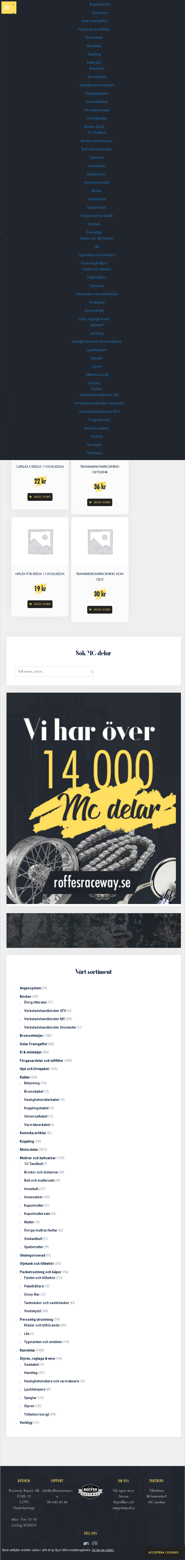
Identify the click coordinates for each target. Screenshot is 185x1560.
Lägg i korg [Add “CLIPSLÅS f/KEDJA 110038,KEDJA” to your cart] (42, 496)
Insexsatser (97, 166)
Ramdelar (94, 46)
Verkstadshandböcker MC (99, 395)
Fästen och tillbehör (97, 269)
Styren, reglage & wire (37, 1358)
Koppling (94, 54)
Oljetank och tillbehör (37, 1263)
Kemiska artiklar (97, 428)
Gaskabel (97, 325)
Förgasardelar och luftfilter (41, 1061)
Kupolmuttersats (97, 182)
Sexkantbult (97, 199)
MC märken (156, 1502)
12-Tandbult (96, 132)
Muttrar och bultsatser (38, 1158)
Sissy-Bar (97, 286)
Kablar (25, 1077)
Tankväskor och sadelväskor (96, 294)
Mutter (97, 191)
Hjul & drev (100, 13)
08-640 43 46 (57, 1502)
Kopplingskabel (96, 93)
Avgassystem (100, 4)
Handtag (96, 333)
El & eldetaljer (96, 118)
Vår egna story (123, 1490)
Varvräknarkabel (96, 110)
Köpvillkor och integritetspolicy (123, 1505)
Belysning (96, 68)
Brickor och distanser (97, 141)
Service (94, 383)
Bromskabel (97, 77)
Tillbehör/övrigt (96, 375)
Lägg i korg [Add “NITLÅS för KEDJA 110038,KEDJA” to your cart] (42, 604)
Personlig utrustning (36, 1319)
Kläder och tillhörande (96, 238)
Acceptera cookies (163, 1552)
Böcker (97, 389)
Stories (123, 1496)
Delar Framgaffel (33, 1044)
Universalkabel (97, 102)
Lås (96, 246)
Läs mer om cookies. (103, 1550)
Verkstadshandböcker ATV (99, 412)
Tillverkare (94, 453)
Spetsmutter (96, 207)
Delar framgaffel (94, 21)
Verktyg (97, 436)
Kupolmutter (96, 174)
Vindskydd (97, 302)
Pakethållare (96, 277)
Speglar (97, 358)
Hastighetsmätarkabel (97, 85)
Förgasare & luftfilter (94, 29)
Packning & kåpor (94, 263)
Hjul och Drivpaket (34, 1069)
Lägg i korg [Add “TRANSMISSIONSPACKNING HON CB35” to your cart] (102, 609)
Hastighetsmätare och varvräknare (51, 1381)
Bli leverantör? (157, 1496)
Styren (97, 366)
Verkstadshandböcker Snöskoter (99, 403)
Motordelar (94, 38)
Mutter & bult (94, 127)
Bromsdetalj (94, 311)
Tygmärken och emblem (96, 255)
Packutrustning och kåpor (40, 1272)
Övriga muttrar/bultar (96, 216)
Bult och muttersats (97, 149)
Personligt (94, 232)
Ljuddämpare (97, 350)
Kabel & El (94, 63)
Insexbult (97, 158)
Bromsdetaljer (31, 1036)
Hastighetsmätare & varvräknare (97, 341)
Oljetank (94, 224)
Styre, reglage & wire (94, 319)
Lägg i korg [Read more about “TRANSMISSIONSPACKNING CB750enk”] (102, 502)
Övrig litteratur (99, 420)
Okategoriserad (32, 1255)
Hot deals (94, 445)
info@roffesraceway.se (57, 1493)
